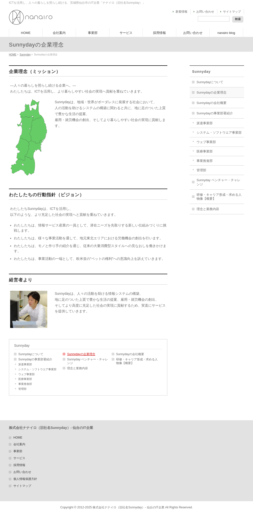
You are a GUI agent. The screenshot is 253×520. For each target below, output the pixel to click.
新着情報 (181, 11)
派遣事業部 (25, 364)
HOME (12, 54)
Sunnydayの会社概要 (130, 354)
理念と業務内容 (77, 368)
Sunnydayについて (30, 354)
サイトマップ (232, 11)
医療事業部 (25, 378)
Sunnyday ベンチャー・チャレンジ (87, 361)
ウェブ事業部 (26, 374)
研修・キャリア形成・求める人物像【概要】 (137, 361)
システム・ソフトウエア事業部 (37, 369)
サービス (19, 458)
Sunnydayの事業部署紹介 (35, 359)
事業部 (17, 451)
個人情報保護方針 (25, 479)
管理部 (22, 388)
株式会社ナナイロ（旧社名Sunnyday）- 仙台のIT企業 (128, 507)
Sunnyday (25, 54)
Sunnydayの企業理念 (81, 354)
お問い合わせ (205, 11)
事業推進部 (25, 383)
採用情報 (19, 465)
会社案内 (19, 444)
